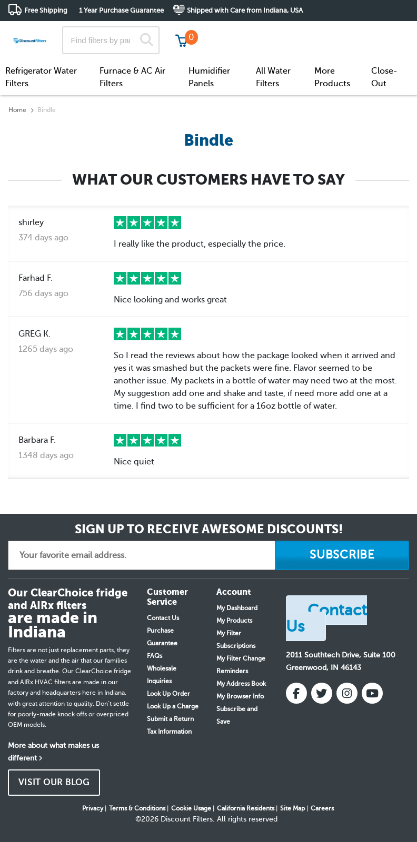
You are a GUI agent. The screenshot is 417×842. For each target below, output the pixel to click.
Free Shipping (45, 10)
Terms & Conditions (137, 808)
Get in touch (386, 32)
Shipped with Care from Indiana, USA (245, 10)
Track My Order (240, 31)
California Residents (245, 808)
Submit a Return (170, 719)
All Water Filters (273, 77)
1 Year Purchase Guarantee (121, 10)
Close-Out (384, 77)
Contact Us (163, 618)
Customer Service (316, 31)
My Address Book (241, 683)
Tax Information (169, 731)
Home (17, 110)
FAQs (154, 656)
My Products (234, 620)
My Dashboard (236, 608)
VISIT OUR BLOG (54, 782)
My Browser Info (240, 696)
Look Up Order (168, 693)
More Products (332, 77)
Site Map (292, 808)
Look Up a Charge (172, 706)
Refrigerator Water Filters (41, 77)
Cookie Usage (191, 808)
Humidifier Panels (209, 77)
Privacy (92, 808)
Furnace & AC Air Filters (132, 77)
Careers (322, 808)
